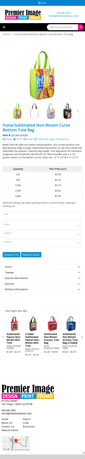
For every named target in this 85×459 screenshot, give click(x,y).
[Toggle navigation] (4, 27)
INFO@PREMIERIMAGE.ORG (64, 16)
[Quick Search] (62, 27)
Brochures (29, 426)
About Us (7, 422)
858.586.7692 (64, 12)
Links (26, 422)
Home (5, 419)
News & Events (10, 430)
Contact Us (8, 426)
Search (26, 419)
